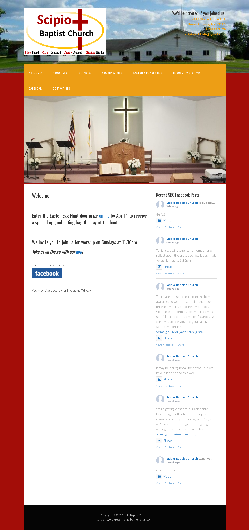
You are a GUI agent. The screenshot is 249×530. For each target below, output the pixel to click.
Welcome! (35, 72)
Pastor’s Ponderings (147, 72)
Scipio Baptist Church (182, 203)
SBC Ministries (112, 72)
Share (181, 227)
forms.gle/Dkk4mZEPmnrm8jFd (177, 434)
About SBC (60, 72)
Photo (164, 267)
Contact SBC (62, 88)
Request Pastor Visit (188, 72)
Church (101, 519)
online (104, 215)
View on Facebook (165, 227)
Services (85, 72)
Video (163, 220)
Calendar (35, 88)
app (79, 251)
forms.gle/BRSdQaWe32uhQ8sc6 (179, 332)
